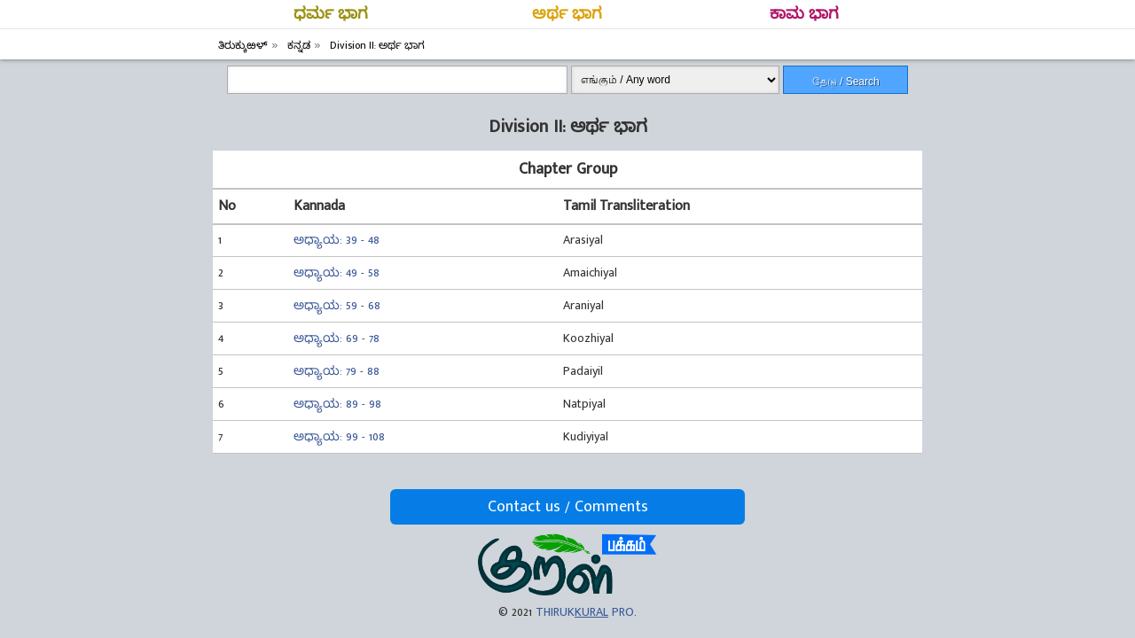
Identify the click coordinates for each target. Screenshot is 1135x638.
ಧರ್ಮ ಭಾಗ (331, 14)
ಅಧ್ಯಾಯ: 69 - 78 (337, 338)
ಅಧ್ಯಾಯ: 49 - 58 (337, 272)
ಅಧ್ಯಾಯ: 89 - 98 (337, 403)
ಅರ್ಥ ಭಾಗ (567, 14)
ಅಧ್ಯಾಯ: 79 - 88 (337, 371)
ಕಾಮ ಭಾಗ (804, 14)
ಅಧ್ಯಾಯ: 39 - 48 (337, 240)
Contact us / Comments (568, 507)
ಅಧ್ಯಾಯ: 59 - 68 (337, 305)
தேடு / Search (846, 81)
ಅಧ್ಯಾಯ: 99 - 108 (339, 436)
